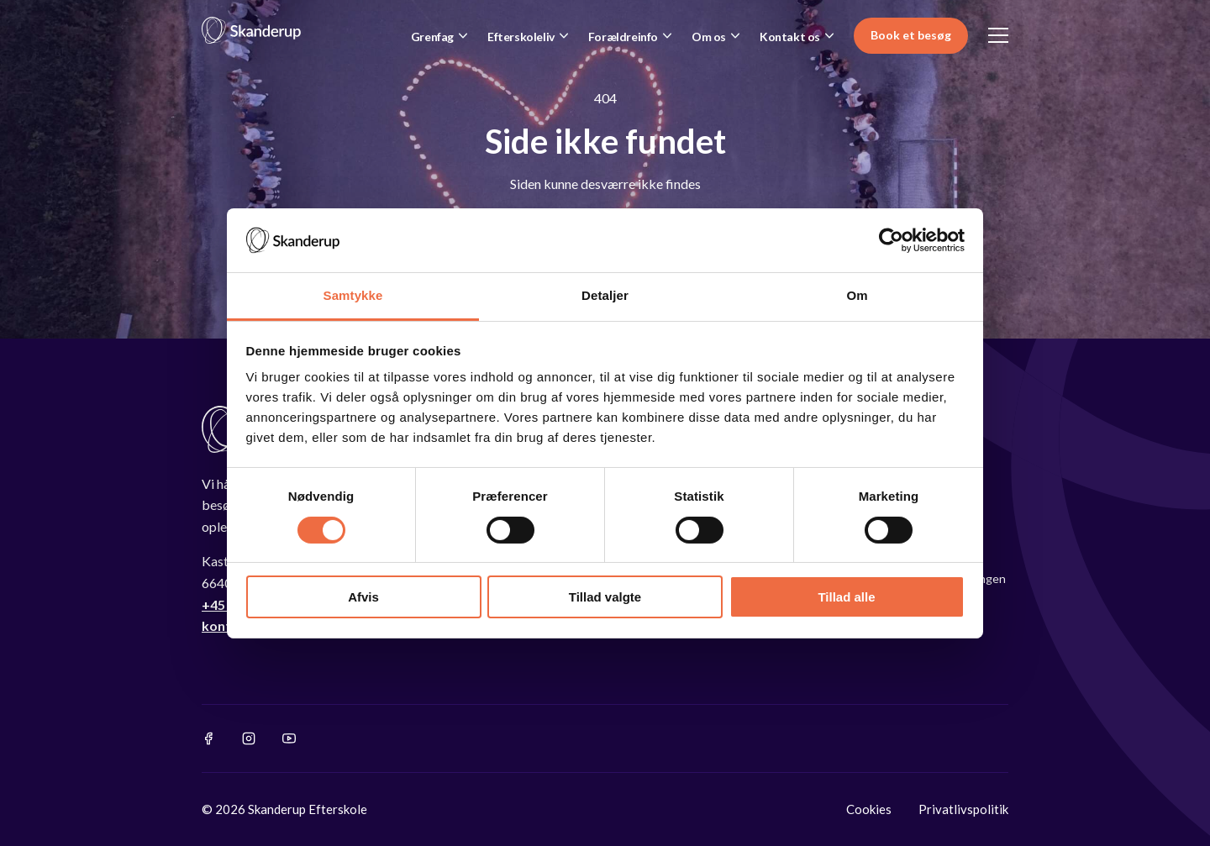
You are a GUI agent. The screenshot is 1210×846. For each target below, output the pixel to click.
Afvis (363, 597)
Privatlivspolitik (963, 809)
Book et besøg (911, 35)
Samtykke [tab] (353, 295)
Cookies (869, 809)
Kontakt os (790, 36)
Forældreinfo (623, 36)
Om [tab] (856, 295)
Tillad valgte (605, 597)
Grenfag (432, 36)
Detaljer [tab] (605, 295)
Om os (709, 36)
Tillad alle (846, 597)
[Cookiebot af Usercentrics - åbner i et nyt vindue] (891, 240)
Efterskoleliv (521, 36)
